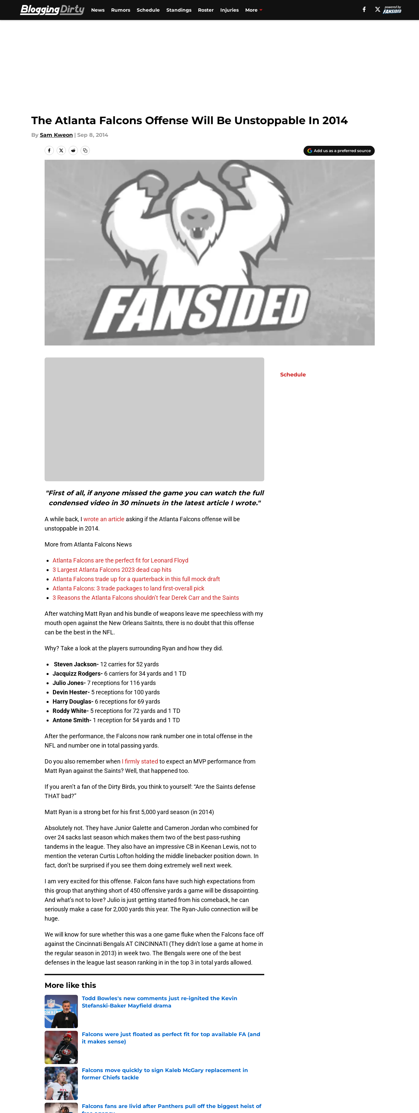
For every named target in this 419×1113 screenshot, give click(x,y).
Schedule (148, 10)
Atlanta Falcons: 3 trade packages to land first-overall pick (128, 588)
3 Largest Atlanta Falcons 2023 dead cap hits (112, 569)
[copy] (85, 150)
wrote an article (104, 519)
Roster (206, 10)
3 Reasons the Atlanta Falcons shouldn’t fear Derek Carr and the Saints (146, 597)
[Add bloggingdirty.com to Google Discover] (339, 151)
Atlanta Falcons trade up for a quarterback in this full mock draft (136, 578)
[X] (377, 9)
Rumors (120, 10)
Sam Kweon (56, 135)
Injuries (229, 10)
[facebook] (364, 9)
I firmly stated (140, 761)
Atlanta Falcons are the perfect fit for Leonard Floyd (120, 560)
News (98, 10)
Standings (178, 10)
